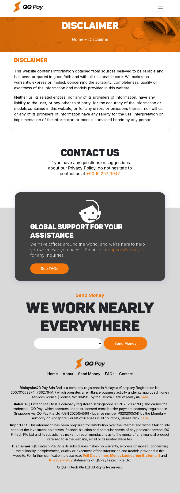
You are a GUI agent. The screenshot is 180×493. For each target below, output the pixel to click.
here (144, 397)
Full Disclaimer (95, 455)
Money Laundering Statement (135, 455)
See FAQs (49, 268)
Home (77, 39)
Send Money (125, 343)
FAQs (109, 373)
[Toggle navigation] (160, 6)
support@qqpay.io (126, 249)
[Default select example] (68, 343)
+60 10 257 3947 (102, 173)
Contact (126, 373)
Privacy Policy (61, 460)
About (68, 373)
